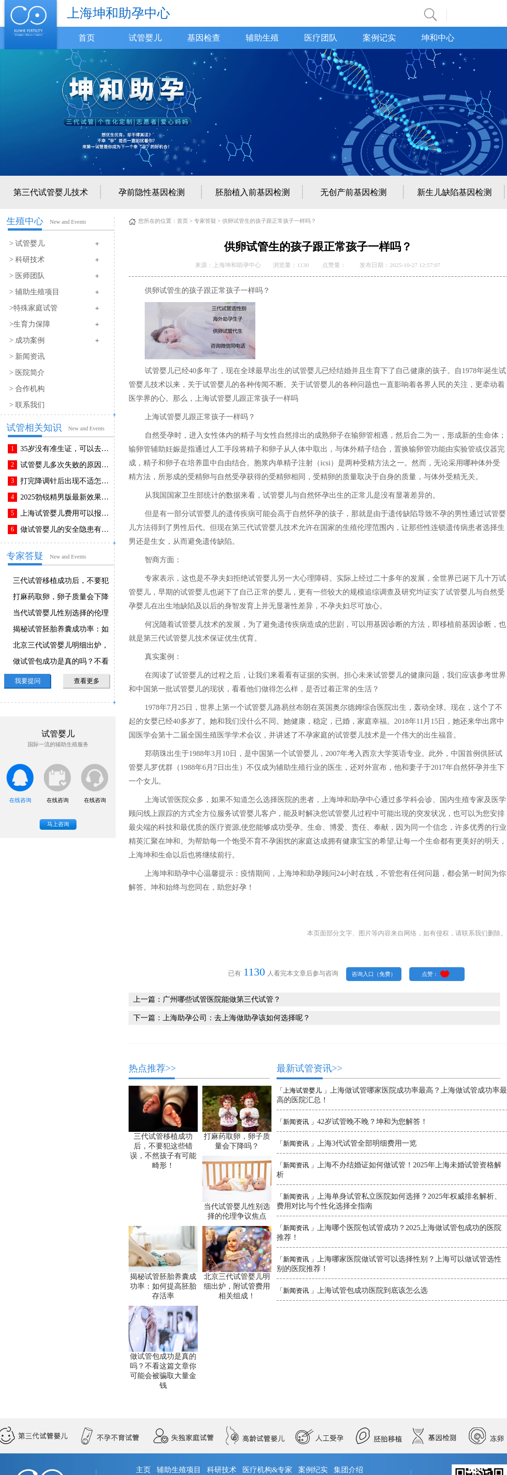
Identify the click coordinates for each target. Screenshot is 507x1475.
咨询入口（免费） (374, 974)
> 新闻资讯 (27, 356)
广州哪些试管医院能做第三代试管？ (222, 999)
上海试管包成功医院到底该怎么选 (372, 1290)
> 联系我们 (27, 405)
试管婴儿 (145, 37)
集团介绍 (348, 1470)
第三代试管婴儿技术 (50, 192)
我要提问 (28, 681)
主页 (143, 1470)
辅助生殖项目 (179, 1470)
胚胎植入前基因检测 (252, 192)
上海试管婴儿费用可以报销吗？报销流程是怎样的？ (66, 513)
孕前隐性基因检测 (151, 192)
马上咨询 (58, 824)
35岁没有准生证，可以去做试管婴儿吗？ (66, 448)
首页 (86, 37)
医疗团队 (320, 37)
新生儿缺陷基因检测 (454, 192)
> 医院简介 (27, 372)
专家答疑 (205, 221)
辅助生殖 (262, 37)
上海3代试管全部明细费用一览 (367, 1143)
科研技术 (221, 1470)
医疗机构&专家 (267, 1470)
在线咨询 (20, 800)
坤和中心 (437, 37)
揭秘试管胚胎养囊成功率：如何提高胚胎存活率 (163, 1286)
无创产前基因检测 (353, 192)
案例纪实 (313, 1470)
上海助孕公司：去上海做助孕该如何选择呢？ (236, 1018)
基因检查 (203, 37)
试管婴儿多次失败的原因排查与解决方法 (66, 465)
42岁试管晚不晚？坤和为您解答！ (372, 1121)
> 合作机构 (27, 389)
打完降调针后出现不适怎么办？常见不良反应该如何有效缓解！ (66, 481)
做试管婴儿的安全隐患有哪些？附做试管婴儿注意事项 (66, 529)
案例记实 (379, 37)
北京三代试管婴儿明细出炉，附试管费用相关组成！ (237, 1286)
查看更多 (87, 681)
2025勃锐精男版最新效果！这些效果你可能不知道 (66, 497)
